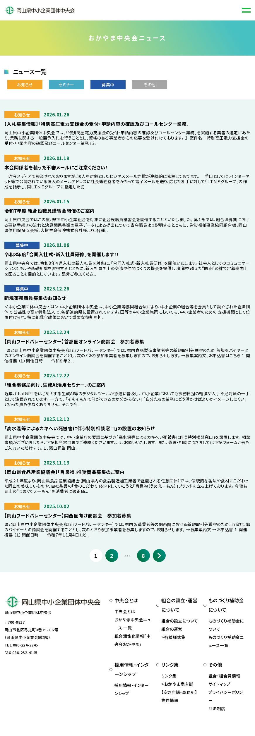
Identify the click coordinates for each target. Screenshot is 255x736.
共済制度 (216, 708)
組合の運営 (171, 629)
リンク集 (169, 676)
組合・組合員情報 (224, 676)
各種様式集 (174, 637)
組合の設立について (179, 621)
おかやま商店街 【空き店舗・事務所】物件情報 (179, 692)
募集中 (108, 84)
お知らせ (25, 84)
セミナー (66, 84)
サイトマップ (219, 684)
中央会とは (124, 611)
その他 (149, 84)
